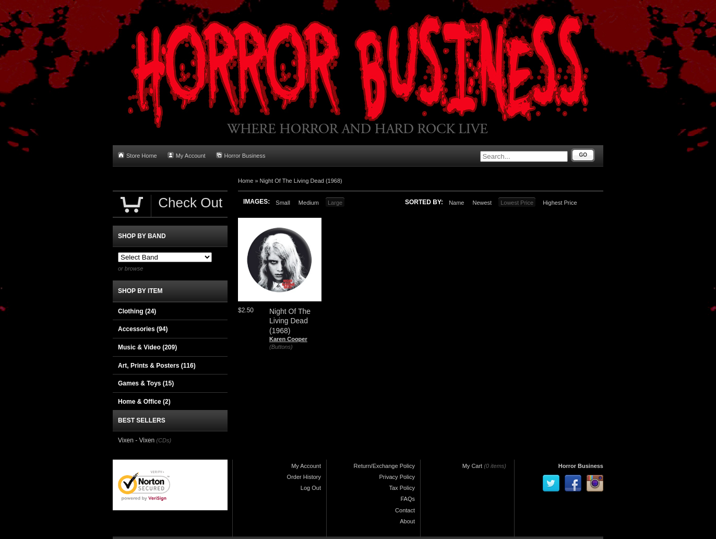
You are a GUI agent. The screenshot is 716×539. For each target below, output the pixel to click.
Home (245, 181)
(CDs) (163, 440)
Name (456, 203)
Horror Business (241, 155)
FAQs (407, 499)
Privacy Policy (397, 477)
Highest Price (560, 203)
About (407, 521)
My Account (187, 155)
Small (283, 203)
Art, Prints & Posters (157, 365)
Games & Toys (146, 383)
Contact (405, 510)
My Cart (472, 466)
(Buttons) (281, 347)
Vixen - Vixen (136, 440)
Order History (304, 477)
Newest (482, 203)
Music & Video (147, 347)
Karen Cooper (288, 339)
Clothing (137, 311)
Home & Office (144, 401)
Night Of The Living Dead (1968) (301, 181)
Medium (309, 203)
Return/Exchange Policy (384, 466)
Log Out (311, 488)
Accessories (143, 329)
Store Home (137, 155)
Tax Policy (402, 488)
